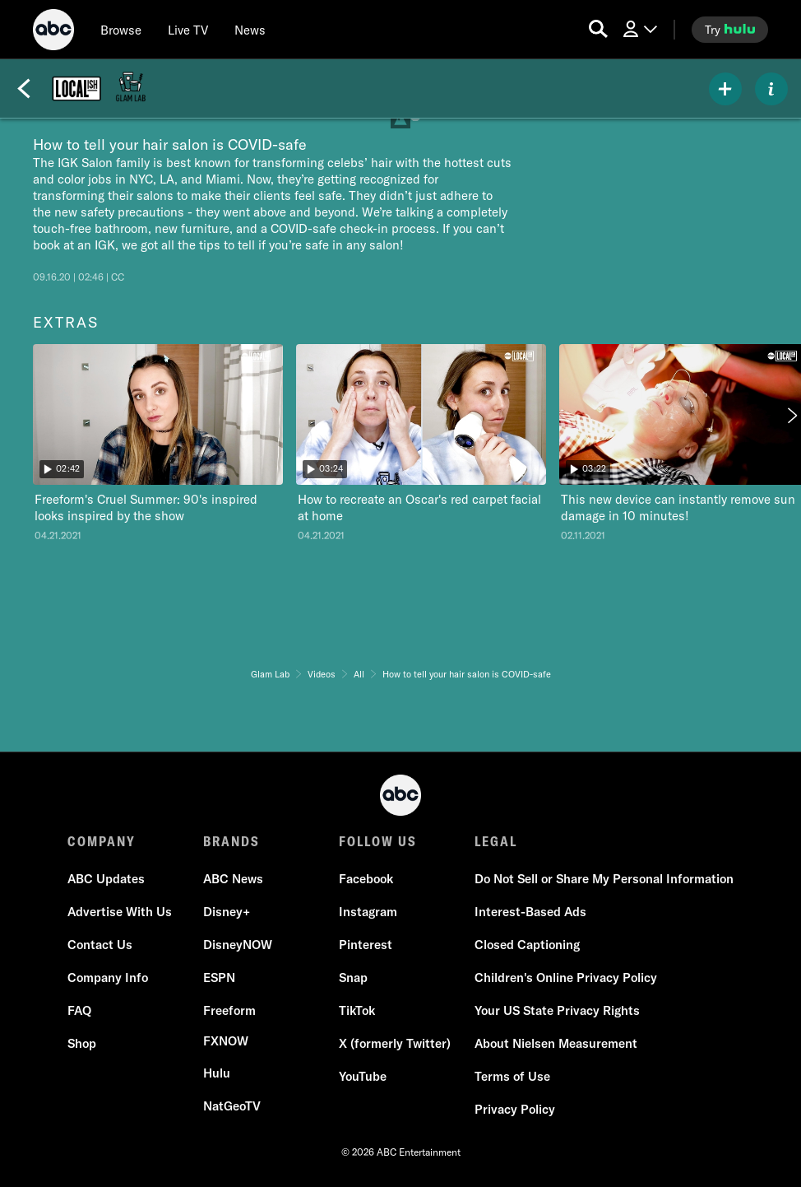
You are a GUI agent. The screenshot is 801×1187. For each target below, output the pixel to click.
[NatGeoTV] (232, 1106)
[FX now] (225, 1041)
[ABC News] (233, 879)
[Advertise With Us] (119, 912)
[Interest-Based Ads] (530, 912)
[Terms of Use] (512, 1076)
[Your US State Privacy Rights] (557, 1011)
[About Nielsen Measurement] (556, 1044)
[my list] (725, 88)
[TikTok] (357, 1011)
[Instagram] (368, 912)
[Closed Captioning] (527, 945)
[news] (250, 30)
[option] (158, 448)
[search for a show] (598, 29)
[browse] (120, 30)
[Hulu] (216, 1073)
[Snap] (353, 978)
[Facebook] (366, 879)
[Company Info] (107, 978)
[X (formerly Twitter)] (395, 1044)
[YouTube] (363, 1076)
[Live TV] (188, 30)
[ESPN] (219, 978)
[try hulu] (730, 29)
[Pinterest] (365, 945)
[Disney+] (226, 912)
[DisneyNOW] (237, 945)
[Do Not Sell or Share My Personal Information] (604, 879)
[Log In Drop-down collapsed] (639, 29)
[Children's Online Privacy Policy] (566, 978)
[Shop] (81, 1044)
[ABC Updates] (106, 879)
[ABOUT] (771, 88)
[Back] (24, 89)
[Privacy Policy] (515, 1109)
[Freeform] (229, 1011)
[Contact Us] (99, 945)
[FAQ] (79, 1011)
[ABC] (53, 32)
